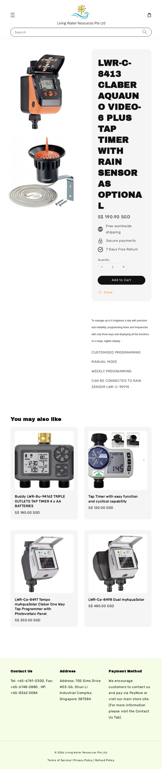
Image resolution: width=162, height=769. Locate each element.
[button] (12, 15)
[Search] (144, 32)
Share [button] (105, 292)
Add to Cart (121, 280)
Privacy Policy (83, 760)
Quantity (103, 259)
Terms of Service (59, 760)
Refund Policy (105, 760)
